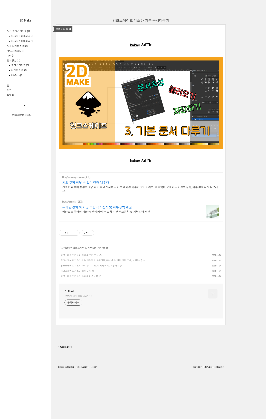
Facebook (78, 414)
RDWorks (17, 75)
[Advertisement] (102, 23)
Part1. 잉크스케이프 (19, 31)
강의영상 (13, 60)
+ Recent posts (65, 394)
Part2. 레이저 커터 (17, 46)
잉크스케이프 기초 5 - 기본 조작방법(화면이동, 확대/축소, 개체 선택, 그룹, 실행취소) (101, 307)
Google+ (93, 414)
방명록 (10, 95)
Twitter (71, 414)
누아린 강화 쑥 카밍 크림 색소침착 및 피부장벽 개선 (97, 254)
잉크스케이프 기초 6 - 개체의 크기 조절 (79, 302)
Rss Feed (61, 414)
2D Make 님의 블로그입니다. (78, 343)
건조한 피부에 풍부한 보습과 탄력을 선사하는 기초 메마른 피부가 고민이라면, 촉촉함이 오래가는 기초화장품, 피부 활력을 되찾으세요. (140, 236)
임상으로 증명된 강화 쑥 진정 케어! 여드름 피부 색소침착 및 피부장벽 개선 (106, 259)
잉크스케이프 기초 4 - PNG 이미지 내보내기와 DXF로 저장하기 (90, 313)
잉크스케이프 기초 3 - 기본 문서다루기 (140, 68)
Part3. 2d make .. (15, 50)
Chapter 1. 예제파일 (22, 36)
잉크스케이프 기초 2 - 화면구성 (76, 318)
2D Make (25, 20)
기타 (10, 55)
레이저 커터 (19, 70)
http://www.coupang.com (73, 224)
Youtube (86, 414)
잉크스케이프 (20, 65)
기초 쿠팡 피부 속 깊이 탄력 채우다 (85, 230)
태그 (9, 90)
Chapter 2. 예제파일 (22, 41)
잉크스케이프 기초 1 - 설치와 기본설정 (79, 323)
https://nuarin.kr (69, 249)
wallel (221, 414)
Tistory (205, 414)
